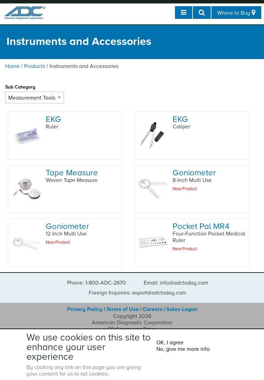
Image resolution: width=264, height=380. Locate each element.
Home (12, 66)
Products (34, 66)
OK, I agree (170, 342)
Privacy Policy (84, 309)
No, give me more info (183, 349)
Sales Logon (181, 309)
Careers (153, 309)
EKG (53, 119)
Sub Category (20, 87)
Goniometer (194, 173)
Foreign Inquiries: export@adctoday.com (137, 293)
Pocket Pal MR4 (201, 226)
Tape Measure (72, 173)
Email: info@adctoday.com (176, 283)
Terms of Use (122, 309)
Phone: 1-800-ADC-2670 (96, 283)
